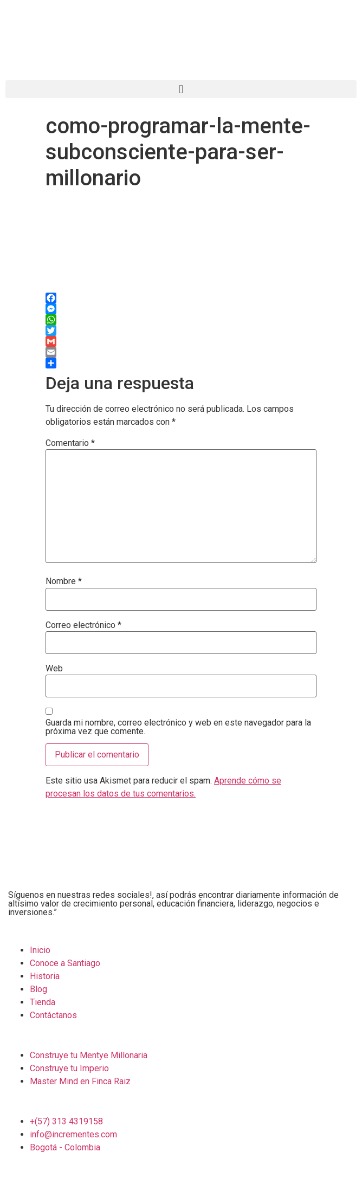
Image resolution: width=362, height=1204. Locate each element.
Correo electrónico (83, 625)
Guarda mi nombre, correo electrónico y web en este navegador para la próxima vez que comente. (178, 727)
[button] (181, 89)
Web (54, 668)
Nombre (64, 581)
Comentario (70, 443)
